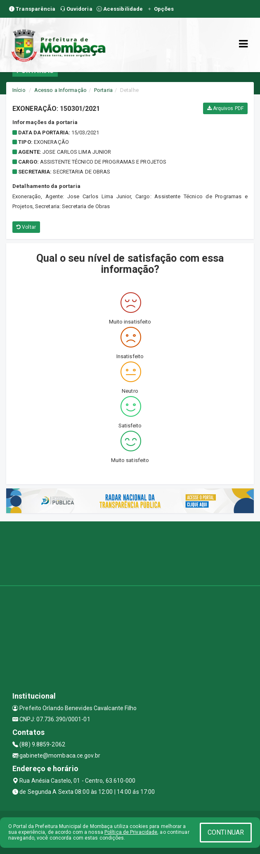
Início (19, 90)
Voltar (26, 227)
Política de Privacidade (130, 832)
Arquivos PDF (225, 108)
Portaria (103, 90)
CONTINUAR (226, 832)
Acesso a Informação (60, 90)
